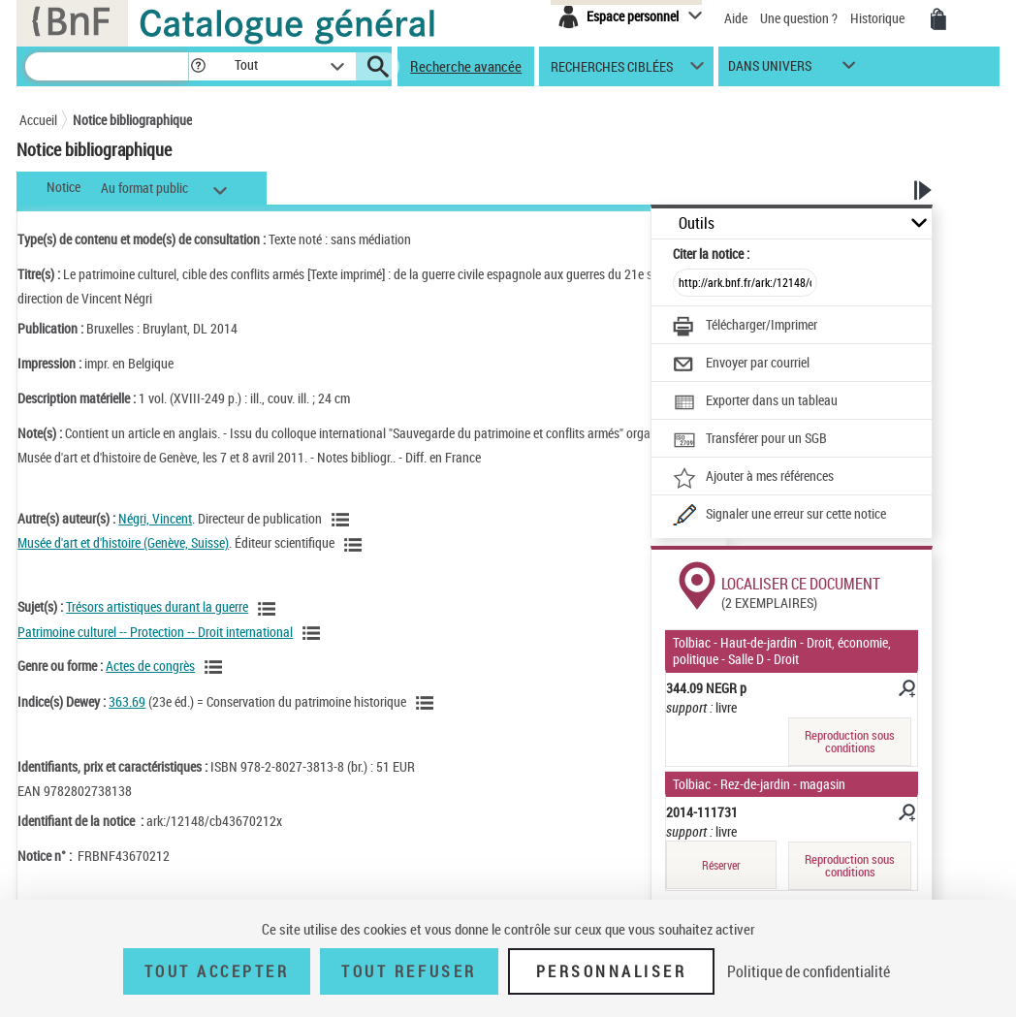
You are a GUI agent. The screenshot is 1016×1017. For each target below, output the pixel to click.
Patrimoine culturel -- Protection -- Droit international (155, 631)
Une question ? (799, 18)
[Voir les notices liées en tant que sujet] (269, 608)
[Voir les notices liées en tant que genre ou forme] (216, 667)
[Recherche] (106, 66)
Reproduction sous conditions (850, 741)
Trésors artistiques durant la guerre (157, 606)
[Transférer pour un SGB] (750, 440)
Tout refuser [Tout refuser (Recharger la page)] (408, 971)
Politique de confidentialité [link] (808, 971)
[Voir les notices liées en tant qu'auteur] (343, 519)
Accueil (38, 120)
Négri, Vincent (155, 518)
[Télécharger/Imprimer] (745, 326)
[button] (197, 66)
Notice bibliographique (132, 120)
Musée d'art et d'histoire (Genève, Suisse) (123, 542)
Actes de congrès (150, 665)
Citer (711, 253)
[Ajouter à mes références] (753, 478)
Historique (878, 18)
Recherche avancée (466, 66)
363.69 (127, 701)
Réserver (721, 865)
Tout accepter (217, 971)
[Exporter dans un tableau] (755, 402)
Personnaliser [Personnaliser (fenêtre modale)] (611, 971)
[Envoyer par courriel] (741, 364)
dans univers (769, 70)
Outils (696, 223)
